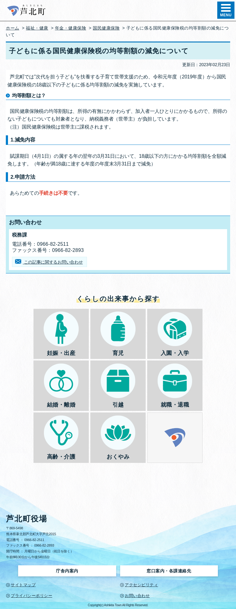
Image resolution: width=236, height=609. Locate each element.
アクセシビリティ (141, 585)
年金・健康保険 (70, 28)
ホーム (12, 28)
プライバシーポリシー (31, 595)
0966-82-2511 (34, 540)
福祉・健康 (37, 28)
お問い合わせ (137, 595)
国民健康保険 (106, 28)
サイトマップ (23, 585)
